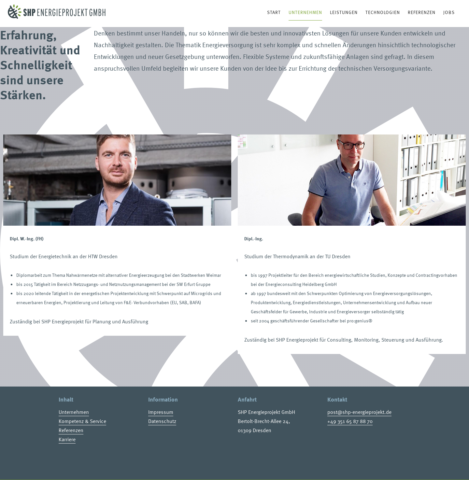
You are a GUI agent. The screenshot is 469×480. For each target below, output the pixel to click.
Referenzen (421, 12)
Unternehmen (305, 12)
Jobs (449, 12)
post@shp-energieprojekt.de (359, 412)
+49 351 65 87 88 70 (350, 421)
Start (274, 12)
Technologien (382, 12)
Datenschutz (162, 421)
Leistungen (344, 12)
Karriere (67, 439)
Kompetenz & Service (82, 421)
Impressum (160, 412)
